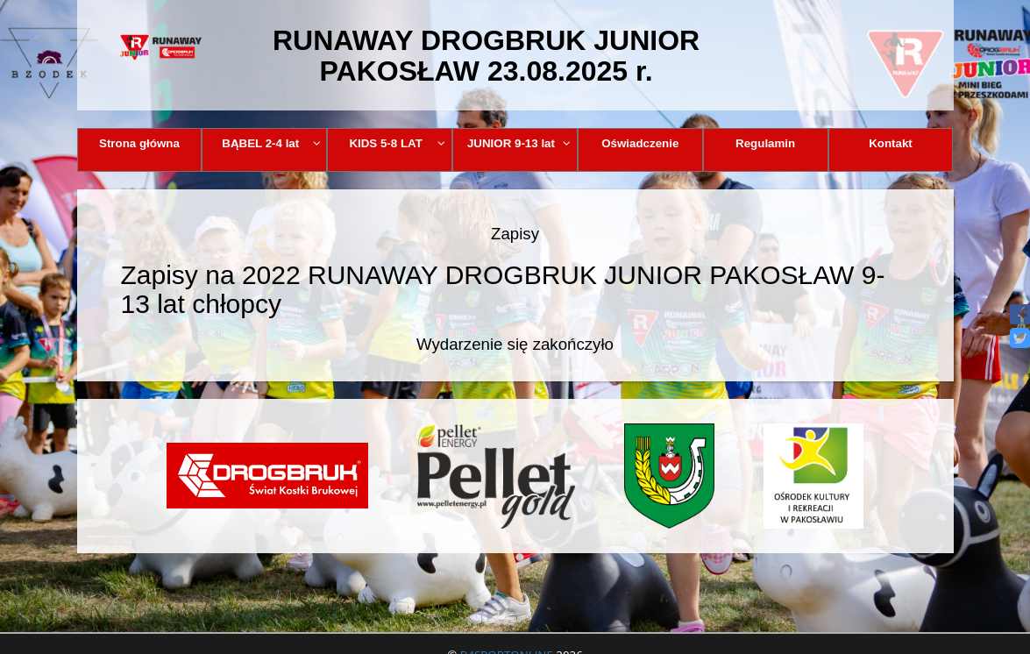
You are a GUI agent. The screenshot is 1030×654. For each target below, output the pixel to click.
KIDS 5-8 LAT (397, 143)
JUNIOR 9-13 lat (519, 143)
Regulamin (765, 143)
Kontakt (891, 143)
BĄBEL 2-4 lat (271, 143)
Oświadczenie (639, 143)
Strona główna (139, 143)
